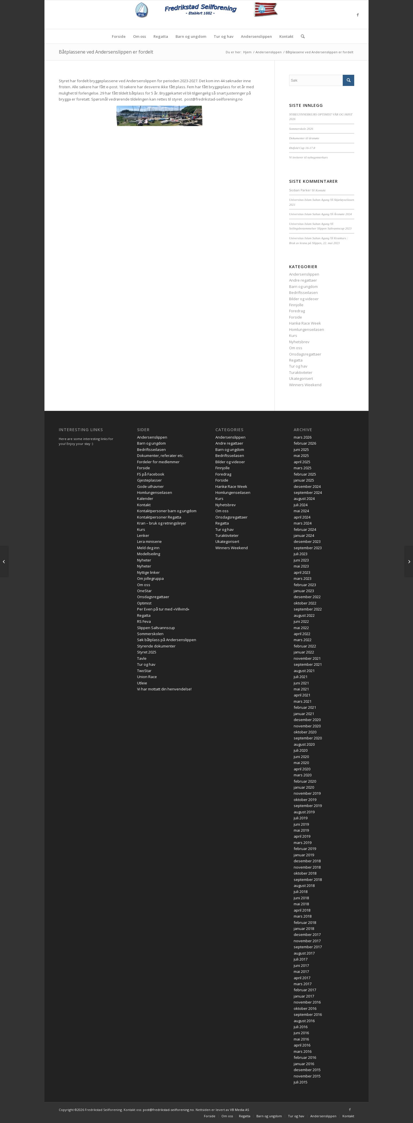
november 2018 (307, 867)
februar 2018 (305, 922)
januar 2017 (304, 996)
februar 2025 (305, 474)
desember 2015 (307, 1069)
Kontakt (320, 190)
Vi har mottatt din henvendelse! (164, 689)
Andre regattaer (303, 280)
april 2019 (302, 836)
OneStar (144, 590)
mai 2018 (301, 903)
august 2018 (304, 885)
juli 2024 (300, 504)
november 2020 (307, 726)
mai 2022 (301, 627)
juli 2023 (300, 553)
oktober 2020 (305, 732)
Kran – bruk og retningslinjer (161, 523)
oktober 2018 (305, 873)
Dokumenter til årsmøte (304, 138)
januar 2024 (304, 535)
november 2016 (307, 1002)
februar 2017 (305, 989)
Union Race (147, 676)
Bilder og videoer (304, 298)
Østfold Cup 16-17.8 (302, 148)
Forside (295, 317)
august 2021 (304, 670)
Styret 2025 (146, 652)
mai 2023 (301, 566)
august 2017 (304, 953)
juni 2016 (301, 1032)
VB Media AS (239, 1110)
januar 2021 (304, 713)
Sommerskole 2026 (301, 128)
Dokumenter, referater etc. (160, 455)
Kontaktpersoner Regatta (159, 517)
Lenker (143, 535)
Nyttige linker (148, 572)
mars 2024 (302, 523)
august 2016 (304, 1020)
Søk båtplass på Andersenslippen (166, 639)
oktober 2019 (305, 799)
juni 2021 (301, 683)
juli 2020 (300, 750)
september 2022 (308, 609)
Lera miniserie (149, 541)
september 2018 (308, 879)
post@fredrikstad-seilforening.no (168, 1110)
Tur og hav (298, 366)
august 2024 (304, 498)
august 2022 (304, 615)
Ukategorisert (301, 378)
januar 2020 (304, 787)
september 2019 (308, 805)
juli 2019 (300, 817)
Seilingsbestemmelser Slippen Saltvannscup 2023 (320, 228)
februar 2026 (305, 443)
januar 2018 (304, 928)
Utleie (142, 683)
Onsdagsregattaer (305, 354)
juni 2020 (301, 756)
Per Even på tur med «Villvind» (163, 609)
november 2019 (307, 793)
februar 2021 (305, 707)
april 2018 (302, 910)
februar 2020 (305, 781)
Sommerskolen (150, 633)
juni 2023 (301, 560)
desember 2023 (307, 541)
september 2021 (308, 664)
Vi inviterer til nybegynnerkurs (308, 157)
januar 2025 (304, 480)
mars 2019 (302, 842)
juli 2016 (300, 1026)
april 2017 (302, 977)
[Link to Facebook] (357, 14)
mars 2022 (302, 639)
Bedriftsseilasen (303, 292)
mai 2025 (301, 455)
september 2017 (308, 946)
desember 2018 (307, 860)
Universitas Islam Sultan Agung (309, 199)
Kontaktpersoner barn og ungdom (166, 510)
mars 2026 (302, 437)
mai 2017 (301, 971)
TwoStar (144, 670)
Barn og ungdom (303, 286)
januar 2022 (304, 652)
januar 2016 (304, 1063)
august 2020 (304, 744)
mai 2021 (301, 689)
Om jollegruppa (150, 578)
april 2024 (302, 517)
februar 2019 (305, 848)
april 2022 (302, 633)
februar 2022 (305, 646)
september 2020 (308, 738)
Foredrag (297, 310)
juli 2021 (300, 676)
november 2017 (307, 940)
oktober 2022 (305, 603)
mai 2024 (301, 510)
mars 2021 (302, 701)
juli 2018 (300, 891)
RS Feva (144, 621)
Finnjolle (296, 304)
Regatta (296, 360)
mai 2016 (301, 1039)
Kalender (145, 498)
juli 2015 (300, 1082)
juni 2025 (301, 449)
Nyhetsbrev (299, 341)
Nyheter (144, 560)
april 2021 (302, 695)
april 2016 (302, 1045)
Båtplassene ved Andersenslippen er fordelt (106, 52)
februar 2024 (305, 529)
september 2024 (308, 492)
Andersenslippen (304, 274)
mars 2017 (302, 983)
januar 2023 (304, 590)
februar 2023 (305, 584)
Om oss (295, 347)
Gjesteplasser (149, 480)
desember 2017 (307, 934)
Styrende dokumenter (156, 646)
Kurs (293, 335)
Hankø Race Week (305, 323)
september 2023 (308, 547)
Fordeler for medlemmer (158, 461)
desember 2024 (307, 486)
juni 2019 (301, 824)
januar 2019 (304, 854)
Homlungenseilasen (306, 329)
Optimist (144, 603)
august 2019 (304, 811)
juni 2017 (301, 965)
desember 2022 (307, 596)
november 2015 (307, 1076)
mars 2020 (302, 775)
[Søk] (301, 36)
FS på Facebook (150, 474)
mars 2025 (302, 467)
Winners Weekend (305, 384)
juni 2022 (301, 621)
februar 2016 (305, 1057)
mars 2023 (302, 578)
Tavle (142, 658)
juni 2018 (301, 897)
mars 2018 (302, 916)
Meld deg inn (148, 547)
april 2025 (302, 461)
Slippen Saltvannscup (156, 627)
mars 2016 (302, 1051)
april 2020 (302, 768)
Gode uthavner (150, 486)
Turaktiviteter (300, 372)
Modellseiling (148, 553)
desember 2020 (307, 719)
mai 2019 (301, 830)
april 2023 (302, 572)
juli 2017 (300, 959)
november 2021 (307, 658)
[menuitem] (118, 36)
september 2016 (308, 1014)
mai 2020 (301, 762)
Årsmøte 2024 (343, 214)
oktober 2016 (305, 1008)
